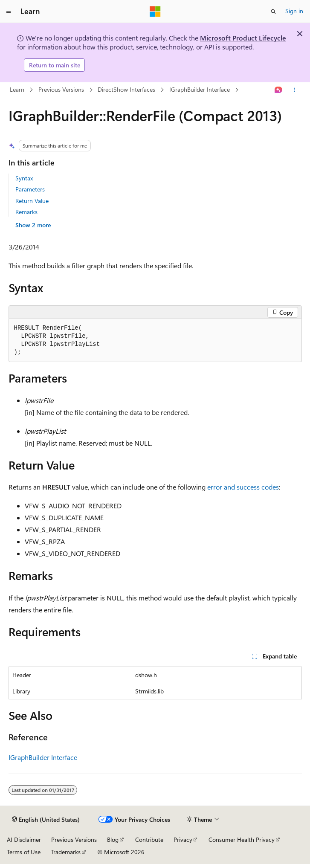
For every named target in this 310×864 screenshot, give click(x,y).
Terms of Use (24, 852)
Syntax (24, 178)
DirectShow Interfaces (126, 89)
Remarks (26, 212)
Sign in (294, 11)
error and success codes (243, 486)
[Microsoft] (155, 11)
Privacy (183, 839)
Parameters (30, 189)
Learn (17, 89)
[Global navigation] (8, 11)
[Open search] (273, 11)
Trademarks (66, 852)
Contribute (149, 839)
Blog (113, 839)
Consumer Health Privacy (242, 839)
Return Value (32, 201)
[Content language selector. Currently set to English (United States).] (46, 819)
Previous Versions (61, 89)
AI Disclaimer (24, 839)
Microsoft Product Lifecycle (243, 37)
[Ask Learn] (278, 90)
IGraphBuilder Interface (199, 89)
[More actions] (294, 90)
